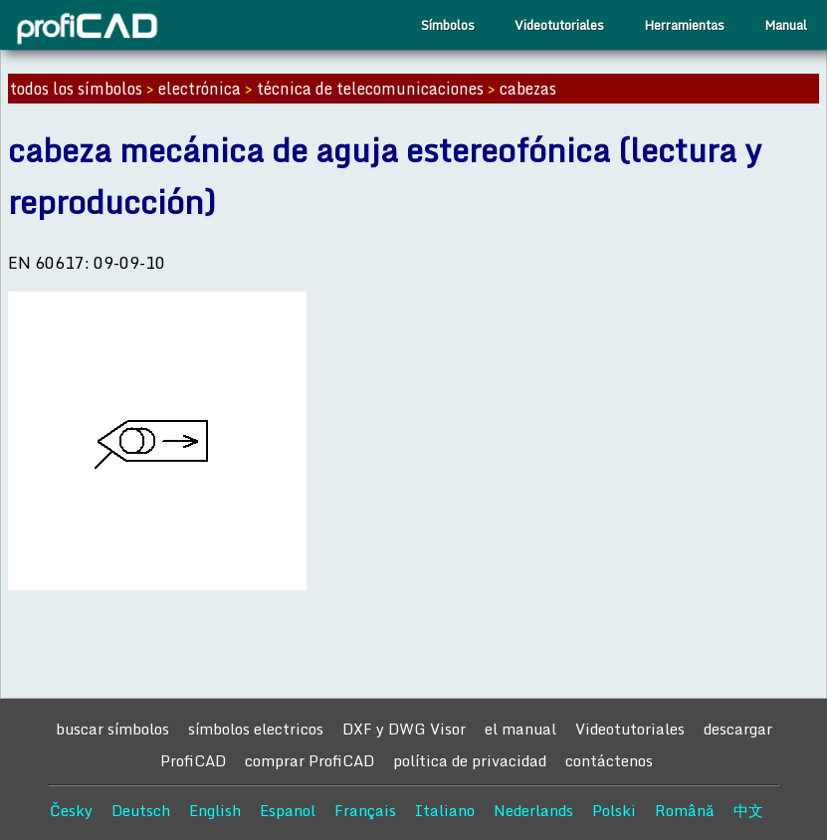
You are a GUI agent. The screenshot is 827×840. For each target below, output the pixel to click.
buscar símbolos (112, 728)
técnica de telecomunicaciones (370, 89)
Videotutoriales (559, 25)
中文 (748, 810)
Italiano (445, 810)
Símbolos (448, 25)
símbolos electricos (255, 728)
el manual (520, 728)
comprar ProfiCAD (309, 760)
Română (685, 810)
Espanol (287, 810)
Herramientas (684, 25)
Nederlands (533, 810)
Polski (614, 810)
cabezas (528, 89)
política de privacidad (469, 760)
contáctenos (609, 760)
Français (365, 810)
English (215, 810)
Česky (71, 810)
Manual (785, 25)
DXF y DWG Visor (404, 728)
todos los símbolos (76, 89)
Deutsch (140, 810)
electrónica (199, 89)
